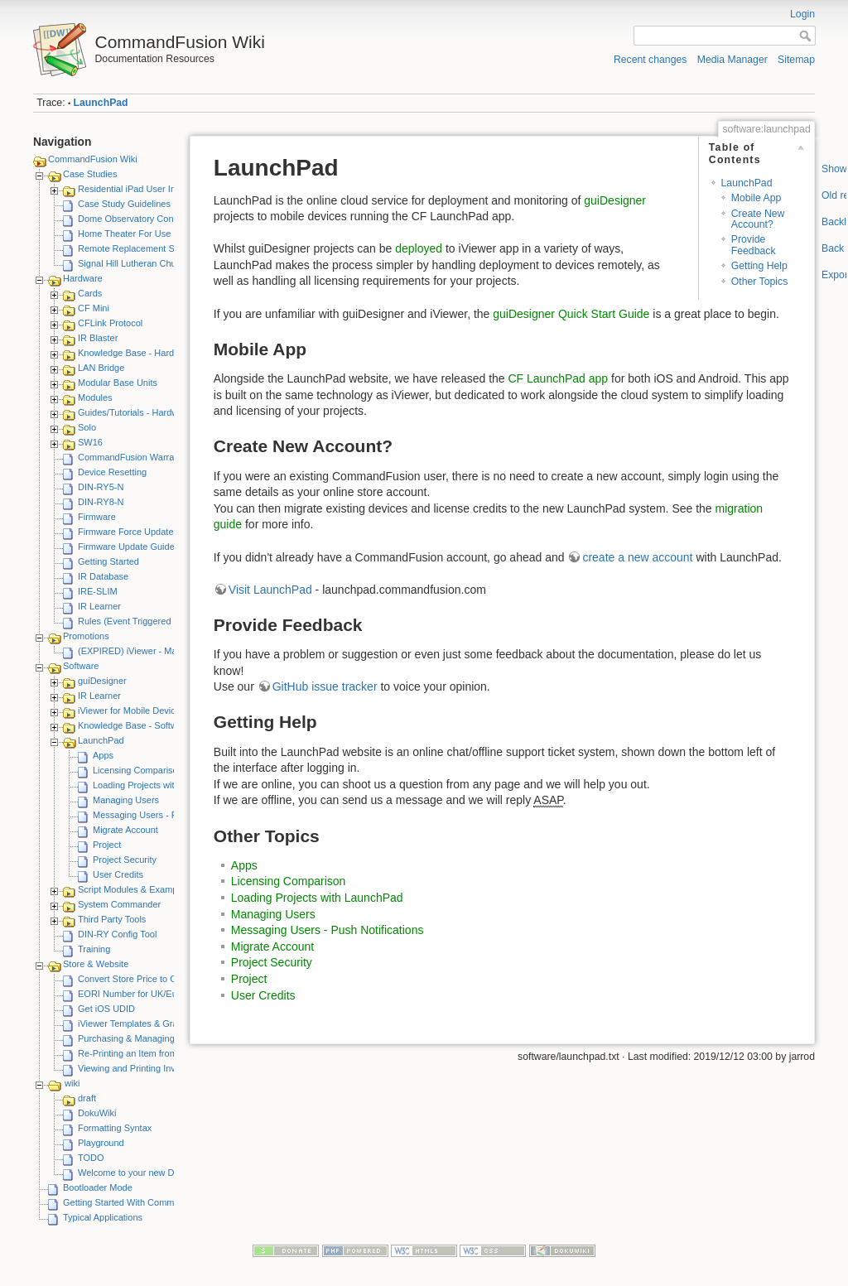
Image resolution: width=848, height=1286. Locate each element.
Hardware (83, 278)
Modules (95, 397)
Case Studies (90, 174)
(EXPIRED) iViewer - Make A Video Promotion (171, 651)
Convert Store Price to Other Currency (155, 979)
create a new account (637, 557)
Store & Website (95, 964)
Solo (87, 427)
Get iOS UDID (106, 1009)
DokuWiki (97, 1113)
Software (81, 666)
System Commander (119, 904)
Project (107, 845)
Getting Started (108, 561)
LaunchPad (101, 102)
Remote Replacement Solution (139, 248)
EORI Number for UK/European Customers (165, 994)
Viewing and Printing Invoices (137, 1068)
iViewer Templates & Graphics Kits (147, 1023)
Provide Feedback (753, 245)
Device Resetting (112, 472)
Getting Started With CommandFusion (140, 1202)
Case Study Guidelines (124, 204)
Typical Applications (102, 1217)
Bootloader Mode (97, 1187)
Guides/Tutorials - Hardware (134, 412)
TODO (91, 1158)
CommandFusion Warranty (132, 457)
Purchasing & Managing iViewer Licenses (161, 1038)
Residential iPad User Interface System (157, 189)
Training (94, 949)
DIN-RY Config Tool (117, 934)
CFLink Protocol (110, 323)
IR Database (103, 576)
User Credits (118, 874)
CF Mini (93, 308)
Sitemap (796, 59)
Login (802, 14)
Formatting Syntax (115, 1128)
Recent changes (650, 59)
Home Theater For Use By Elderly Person (162, 233)
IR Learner (99, 606)
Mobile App (756, 198)
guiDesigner (102, 681)
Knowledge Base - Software (134, 725)
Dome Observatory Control (132, 219)
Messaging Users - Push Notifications (168, 815)
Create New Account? (758, 219)
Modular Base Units (117, 383)
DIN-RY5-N (100, 487)
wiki (72, 1083)
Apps (103, 755)
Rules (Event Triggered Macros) (142, 621)
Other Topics (759, 281)
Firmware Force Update (126, 532)
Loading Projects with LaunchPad (160, 785)
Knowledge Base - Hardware (136, 353)
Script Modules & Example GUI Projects (158, 889)
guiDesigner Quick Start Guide (571, 313)
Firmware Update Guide (126, 546)
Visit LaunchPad (270, 589)
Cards (90, 293)
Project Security (125, 860)
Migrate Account (125, 830)
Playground (101, 1143)
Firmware (97, 517)
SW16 (90, 442)
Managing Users (126, 800)
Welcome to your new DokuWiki (142, 1173)
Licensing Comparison (138, 770)
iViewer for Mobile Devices (131, 710)
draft (87, 1098)
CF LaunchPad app (558, 378)
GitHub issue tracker (325, 686)
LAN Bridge (101, 368)
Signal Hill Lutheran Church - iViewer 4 (156, 263)
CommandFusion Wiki (92, 159)
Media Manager (732, 59)
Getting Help (759, 266)
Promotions (86, 636)
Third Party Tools (112, 919)
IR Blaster (98, 338)
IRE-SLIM (98, 591)
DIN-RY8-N (100, 502)
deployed (418, 248)
